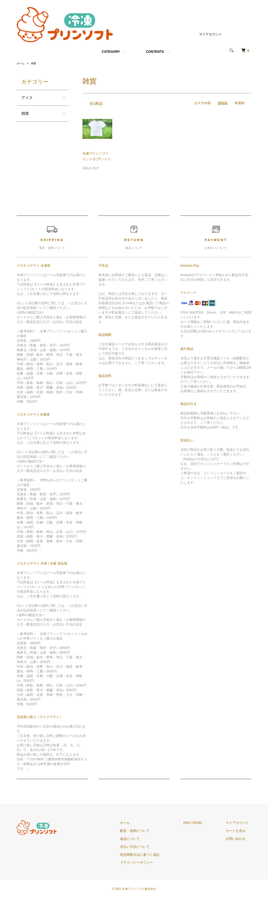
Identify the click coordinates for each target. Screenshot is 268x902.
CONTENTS (155, 51)
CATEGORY (111, 51)
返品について (138, 839)
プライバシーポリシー (144, 862)
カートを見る (238, 831)
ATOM (202, 823)
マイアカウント (210, 34)
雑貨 (34, 63)
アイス (27, 98)
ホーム (21, 63)
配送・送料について (143, 831)
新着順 (240, 103)
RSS (192, 823)
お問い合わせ (238, 839)
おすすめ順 (202, 103)
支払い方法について (143, 847)
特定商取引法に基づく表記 (148, 855)
